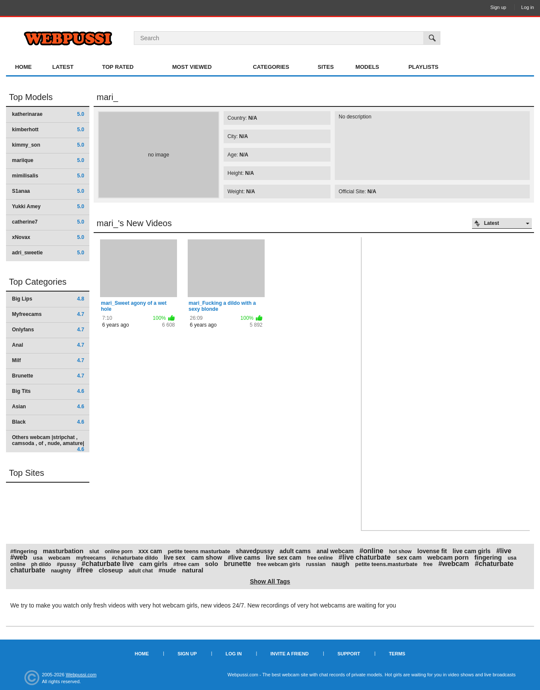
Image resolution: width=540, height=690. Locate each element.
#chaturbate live (108, 563)
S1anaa (48, 191)
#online (372, 550)
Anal (48, 345)
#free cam (186, 564)
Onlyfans (48, 330)
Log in (527, 7)
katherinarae (48, 114)
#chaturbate (494, 563)
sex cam (409, 557)
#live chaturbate (365, 557)
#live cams (244, 557)
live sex (175, 557)
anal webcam (335, 551)
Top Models (31, 97)
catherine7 (48, 222)
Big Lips (48, 299)
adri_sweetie (48, 253)
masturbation (63, 550)
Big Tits (48, 391)
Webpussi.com (81, 674)
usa (37, 557)
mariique (48, 160)
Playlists (423, 67)
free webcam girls (278, 564)
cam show (206, 557)
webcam (59, 557)
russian (316, 564)
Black (48, 422)
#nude (167, 570)
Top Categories (38, 281)
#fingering (23, 551)
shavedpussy (255, 551)
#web (18, 557)
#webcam (453, 563)
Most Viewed (192, 67)
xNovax (48, 237)
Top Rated (118, 67)
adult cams (295, 551)
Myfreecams (48, 314)
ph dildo (41, 564)
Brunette (48, 376)
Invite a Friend (289, 653)
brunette (237, 563)
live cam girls (472, 551)
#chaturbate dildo (135, 557)
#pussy (66, 564)
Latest (63, 67)
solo (211, 563)
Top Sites (26, 473)
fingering (488, 557)
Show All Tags (270, 581)
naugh (340, 563)
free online (320, 558)
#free (85, 570)
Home (23, 67)
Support (348, 653)
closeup (111, 570)
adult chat (141, 571)
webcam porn (448, 557)
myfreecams (91, 558)
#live (504, 550)
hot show (400, 551)
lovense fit (432, 551)
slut (94, 551)
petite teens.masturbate (386, 564)
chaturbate (27, 570)
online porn (119, 551)
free (428, 564)
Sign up (498, 7)
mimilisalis (48, 176)
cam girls (153, 563)
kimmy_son (48, 145)
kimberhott (48, 130)
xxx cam (150, 551)
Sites (326, 67)
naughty (61, 571)
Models (367, 67)
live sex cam (283, 557)
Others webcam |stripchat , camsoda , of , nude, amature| (48, 443)
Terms (397, 653)
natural (192, 570)
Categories (271, 67)
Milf (48, 360)
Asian (48, 407)
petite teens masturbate (199, 551)
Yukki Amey (48, 206)
